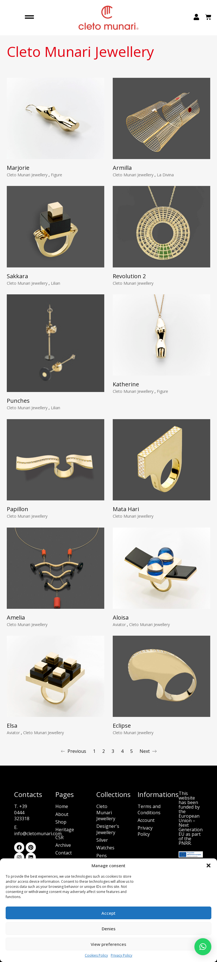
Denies (109, 928)
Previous (73, 751)
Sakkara (17, 276)
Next (148, 751)
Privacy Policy (121, 955)
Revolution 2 (129, 276)
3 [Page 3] (113, 751)
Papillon (17, 512)
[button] (208, 865)
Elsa (12, 728)
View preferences (108, 944)
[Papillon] (55, 463)
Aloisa (121, 620)
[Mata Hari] (161, 463)
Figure (56, 174)
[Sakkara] (55, 226)
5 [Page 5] (131, 751)
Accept (108, 913)
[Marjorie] (55, 118)
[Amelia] (55, 571)
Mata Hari (126, 512)
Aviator (120, 627)
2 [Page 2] (103, 751)
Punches (18, 404)
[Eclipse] (161, 679)
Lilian (55, 283)
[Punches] (55, 346)
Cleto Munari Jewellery (28, 174)
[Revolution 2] (161, 226)
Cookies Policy (96, 955)
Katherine (126, 387)
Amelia (16, 620)
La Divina (165, 174)
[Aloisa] (161, 571)
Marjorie (18, 168)
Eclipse (122, 728)
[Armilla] (161, 118)
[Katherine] (161, 338)
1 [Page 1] (94, 751)
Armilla (122, 168)
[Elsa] (55, 679)
